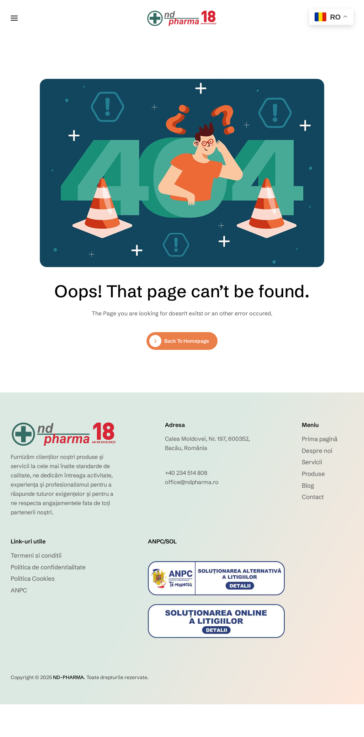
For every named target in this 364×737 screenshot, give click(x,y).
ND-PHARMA (68, 677)
